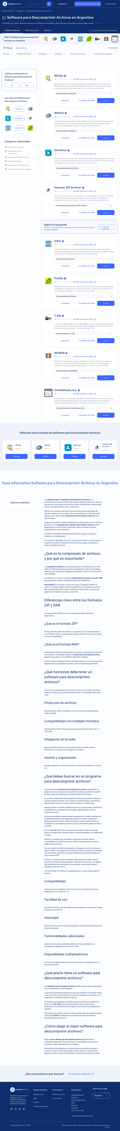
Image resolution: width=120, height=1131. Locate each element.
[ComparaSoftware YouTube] (15, 1108)
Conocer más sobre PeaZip (85, 291)
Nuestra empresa (40, 1090)
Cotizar (106, 100)
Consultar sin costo (86, 100)
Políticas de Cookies (85, 1125)
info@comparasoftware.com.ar (80, 1116)
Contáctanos (76, 1090)
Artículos (48, 30)
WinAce (59, 113)
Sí (11, 85)
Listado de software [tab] (12, 30)
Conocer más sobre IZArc (89, 254)
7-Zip (57, 315)
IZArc (57, 241)
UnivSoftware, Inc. (65, 390)
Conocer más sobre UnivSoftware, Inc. (93, 403)
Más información (32, 30)
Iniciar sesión (111, 4)
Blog (35, 1098)
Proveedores (57, 1090)
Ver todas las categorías (81, 1074)
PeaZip (58, 278)
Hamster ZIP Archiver (67, 187)
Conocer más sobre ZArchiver (87, 163)
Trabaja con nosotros (40, 1106)
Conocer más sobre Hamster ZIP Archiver (94, 200)
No (27, 85)
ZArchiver (60, 150)
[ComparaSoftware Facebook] (19, 1108)
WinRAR (59, 353)
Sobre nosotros (38, 1094)
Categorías (64, 4)
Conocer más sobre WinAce (90, 126)
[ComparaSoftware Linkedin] (11, 1108)
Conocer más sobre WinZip (94, 88)
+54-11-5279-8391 (77, 1110)
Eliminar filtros (21, 48)
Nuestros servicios (58, 1094)
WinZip (58, 75)
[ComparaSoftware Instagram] (23, 1108)
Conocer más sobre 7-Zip (85, 328)
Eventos (36, 1102)
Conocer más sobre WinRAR (98, 366)
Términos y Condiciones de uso (101, 1126)
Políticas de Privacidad (69, 1125)
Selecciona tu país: (100, 1089)
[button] (84, 93)
